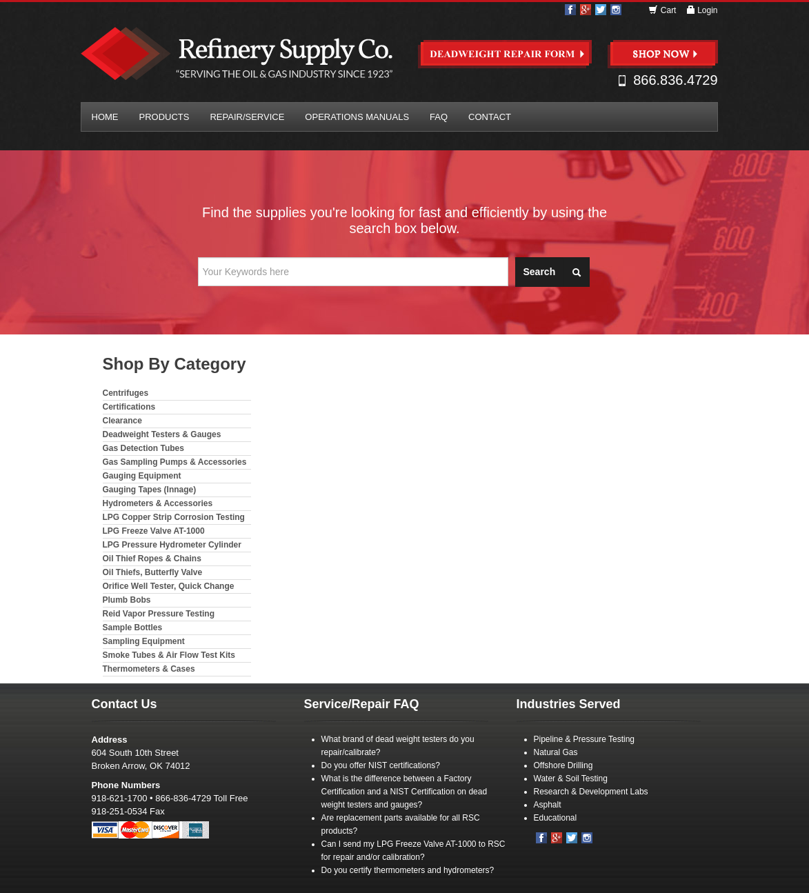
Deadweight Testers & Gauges (162, 434)
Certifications (129, 407)
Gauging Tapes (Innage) (150, 489)
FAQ (439, 117)
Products (164, 117)
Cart (663, 10)
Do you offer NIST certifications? (380, 765)
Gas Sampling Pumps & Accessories (175, 462)
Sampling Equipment (144, 641)
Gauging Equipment (142, 476)
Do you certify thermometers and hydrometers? (408, 870)
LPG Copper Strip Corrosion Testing (174, 517)
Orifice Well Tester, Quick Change (168, 586)
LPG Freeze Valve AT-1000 (154, 531)
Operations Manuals (357, 117)
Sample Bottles (133, 627)
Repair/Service (247, 117)
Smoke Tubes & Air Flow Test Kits (169, 655)
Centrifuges (126, 393)
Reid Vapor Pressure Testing (159, 614)
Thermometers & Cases (149, 669)
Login (702, 10)
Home (105, 117)
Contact (489, 117)
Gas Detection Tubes (143, 448)
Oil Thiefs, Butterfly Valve (153, 572)
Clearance (122, 420)
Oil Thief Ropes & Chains (152, 558)
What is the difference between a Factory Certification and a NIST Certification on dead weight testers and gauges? (404, 792)
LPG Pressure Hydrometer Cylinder (172, 545)
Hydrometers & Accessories (158, 503)
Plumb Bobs (127, 600)
